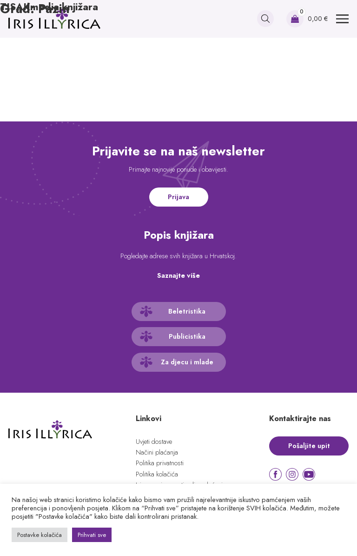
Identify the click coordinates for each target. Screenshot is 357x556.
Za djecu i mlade (187, 362)
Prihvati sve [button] (92, 534)
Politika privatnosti (160, 463)
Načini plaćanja (157, 452)
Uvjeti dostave (154, 441)
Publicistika (187, 336)
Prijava (178, 196)
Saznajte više (178, 275)
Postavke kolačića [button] (39, 534)
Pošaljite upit (309, 445)
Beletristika (186, 311)
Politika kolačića (157, 474)
